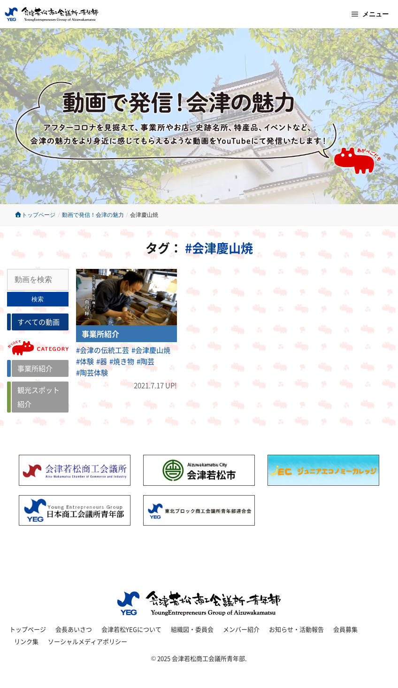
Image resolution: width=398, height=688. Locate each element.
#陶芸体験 (92, 372)
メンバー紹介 (241, 629)
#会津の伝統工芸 (102, 350)
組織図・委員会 (192, 629)
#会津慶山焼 (150, 350)
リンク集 (26, 641)
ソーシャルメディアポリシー (87, 641)
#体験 (85, 361)
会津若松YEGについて (131, 629)
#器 (101, 361)
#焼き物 (121, 361)
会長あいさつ (73, 629)
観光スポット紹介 (38, 397)
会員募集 (345, 629)
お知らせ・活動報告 (296, 629)
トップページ (35, 215)
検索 (37, 299)
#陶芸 (145, 361)
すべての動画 (38, 322)
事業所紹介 (35, 368)
